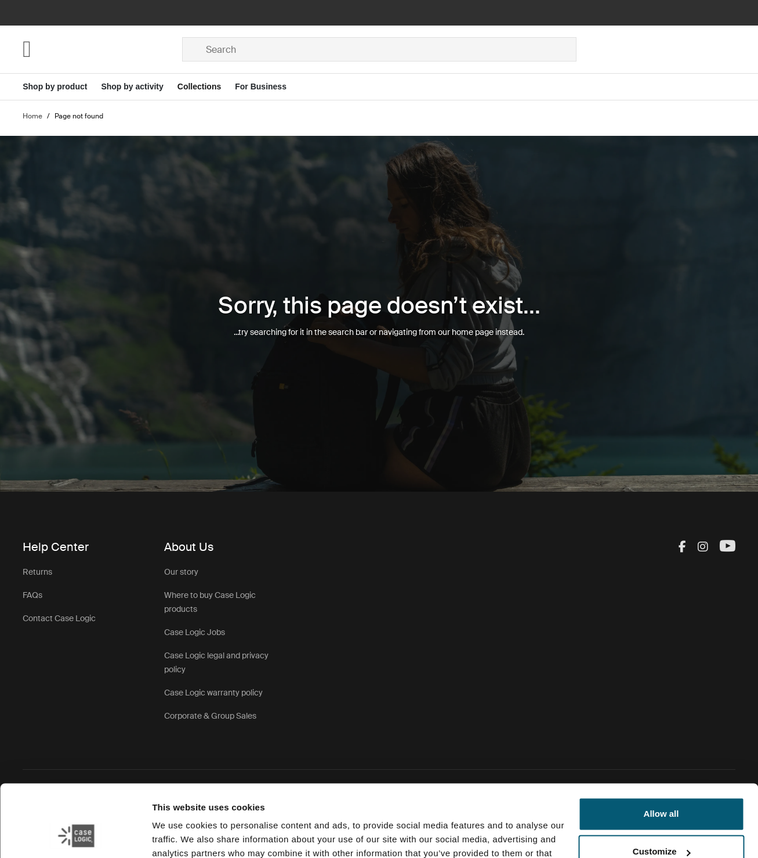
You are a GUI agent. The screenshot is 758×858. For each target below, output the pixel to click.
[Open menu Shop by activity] (139, 87)
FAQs (32, 595)
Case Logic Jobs (194, 632)
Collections (199, 86)
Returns (37, 572)
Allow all (661, 750)
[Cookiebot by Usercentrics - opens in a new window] (75, 835)
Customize (662, 787)
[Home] (102, 49)
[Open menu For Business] (267, 87)
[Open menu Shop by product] (62, 87)
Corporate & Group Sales (210, 716)
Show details (179, 835)
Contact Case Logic (59, 618)
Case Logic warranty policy (213, 692)
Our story (181, 572)
